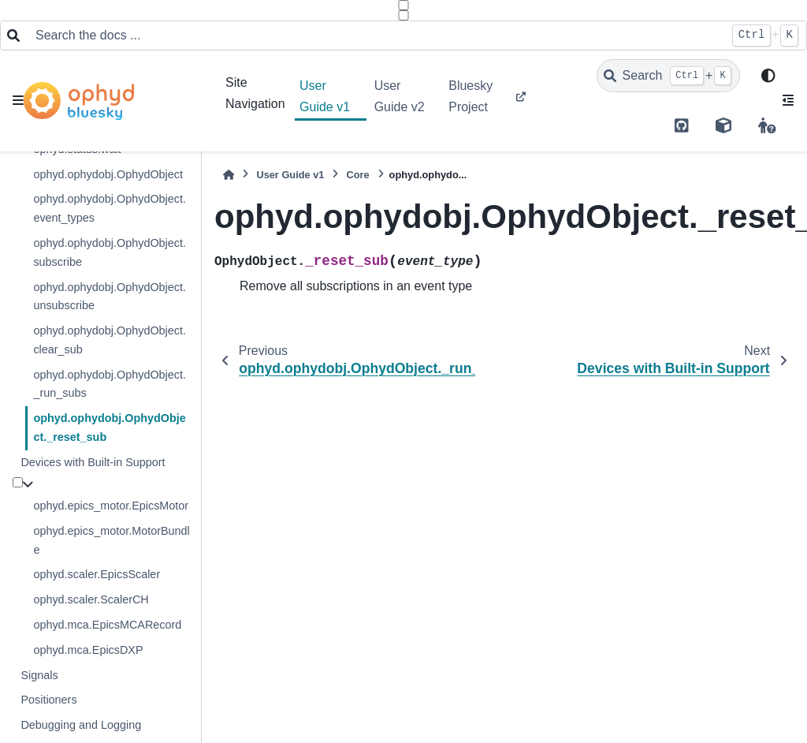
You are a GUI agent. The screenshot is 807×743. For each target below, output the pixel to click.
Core (357, 175)
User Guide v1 (324, 96)
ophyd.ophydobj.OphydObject (108, 174)
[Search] (668, 75)
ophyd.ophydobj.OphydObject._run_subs (109, 384)
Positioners (48, 699)
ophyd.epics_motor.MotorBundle (111, 540)
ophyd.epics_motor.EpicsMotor (110, 505)
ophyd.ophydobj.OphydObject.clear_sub (109, 340)
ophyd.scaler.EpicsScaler (96, 574)
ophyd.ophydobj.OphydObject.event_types (109, 208)
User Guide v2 (399, 96)
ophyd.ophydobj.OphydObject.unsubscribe (109, 296)
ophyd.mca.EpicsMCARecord (107, 624)
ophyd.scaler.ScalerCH (90, 599)
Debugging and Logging (80, 725)
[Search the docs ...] (375, 35)
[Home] (228, 174)
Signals (39, 675)
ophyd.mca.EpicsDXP (88, 650)
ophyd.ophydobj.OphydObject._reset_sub (109, 427)
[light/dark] (768, 76)
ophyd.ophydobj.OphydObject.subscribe (109, 252)
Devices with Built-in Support (92, 462)
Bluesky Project (470, 96)
